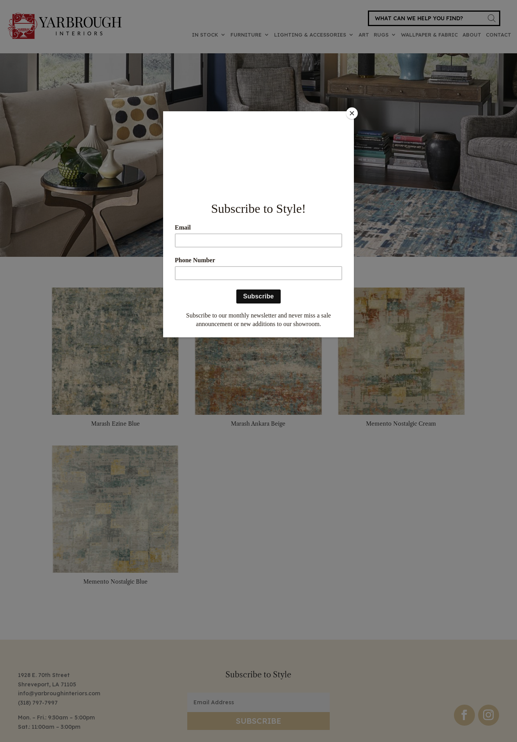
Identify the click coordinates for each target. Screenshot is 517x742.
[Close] (352, 113)
